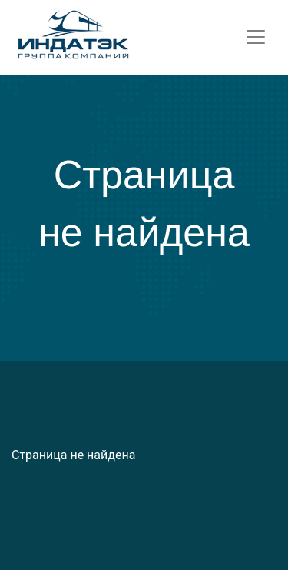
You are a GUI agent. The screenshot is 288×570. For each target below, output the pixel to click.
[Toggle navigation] (255, 37)
